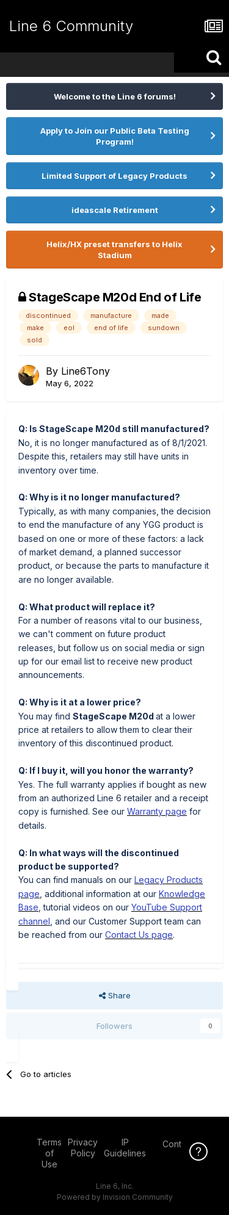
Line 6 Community (71, 26)
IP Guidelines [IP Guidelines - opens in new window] (125, 1147)
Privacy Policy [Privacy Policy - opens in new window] (83, 1147)
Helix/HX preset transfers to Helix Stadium (114, 249)
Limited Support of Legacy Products (114, 176)
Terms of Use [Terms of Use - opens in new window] (49, 1153)
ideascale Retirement (114, 210)
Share (115, 995)
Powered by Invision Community (115, 1197)
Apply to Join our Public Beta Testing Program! (114, 136)
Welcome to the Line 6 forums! (115, 96)
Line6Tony (85, 371)
